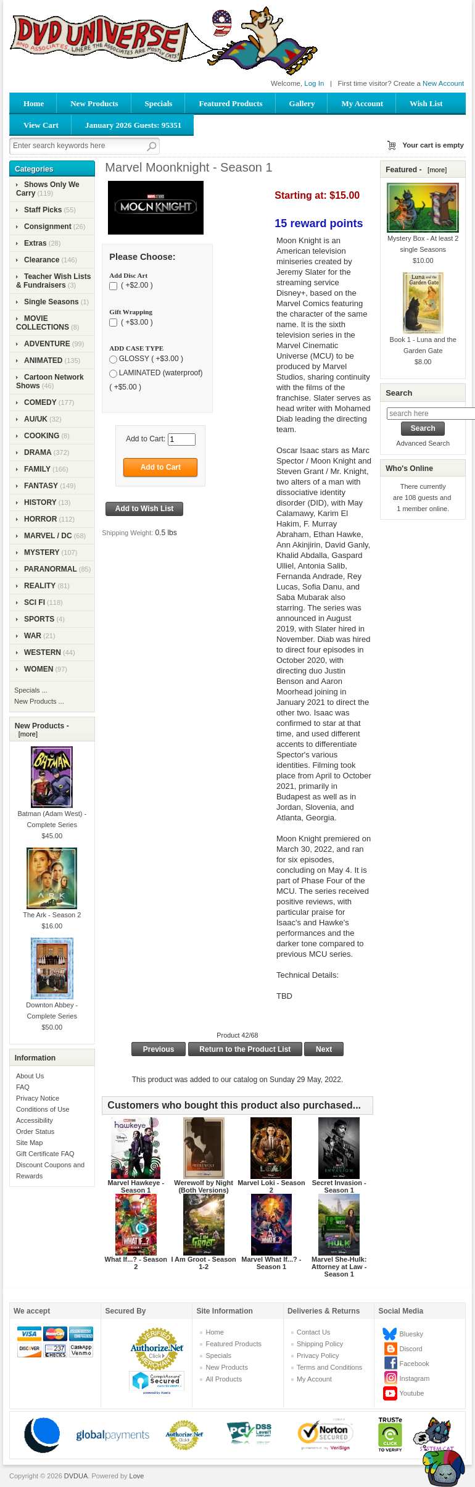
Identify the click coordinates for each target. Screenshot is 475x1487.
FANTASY (41, 485)
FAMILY (37, 469)
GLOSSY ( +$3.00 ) (151, 358)
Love (137, 1476)
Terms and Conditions (329, 1367)
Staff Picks (43, 210)
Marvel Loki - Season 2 (271, 1186)
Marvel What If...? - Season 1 (271, 1263)
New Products (94, 103)
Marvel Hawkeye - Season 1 (135, 1186)
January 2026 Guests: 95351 (133, 125)
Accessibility (34, 1120)
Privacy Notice (37, 1098)
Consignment (48, 226)
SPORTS (39, 619)
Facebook (414, 1363)
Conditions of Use (43, 1109)
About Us (30, 1076)
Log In (314, 83)
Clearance (41, 260)
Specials (159, 103)
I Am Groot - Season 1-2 (203, 1263)
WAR (32, 635)
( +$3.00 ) (136, 322)
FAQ (23, 1087)
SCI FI (34, 602)
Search (399, 393)
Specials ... (31, 690)
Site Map (29, 1142)
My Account (362, 103)
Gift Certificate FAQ (45, 1153)
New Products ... (39, 701)
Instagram (414, 1378)
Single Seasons (51, 302)
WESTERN (42, 652)
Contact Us (313, 1332)
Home (33, 103)
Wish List (426, 103)
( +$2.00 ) (136, 285)
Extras (35, 243)
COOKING (41, 435)
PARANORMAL (50, 569)
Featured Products (230, 103)
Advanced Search (423, 443)
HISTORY (40, 502)
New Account (443, 83)
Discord (410, 1348)
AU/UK (36, 419)
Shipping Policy (320, 1343)
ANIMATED (43, 360)
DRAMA (38, 452)
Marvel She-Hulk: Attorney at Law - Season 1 (339, 1267)
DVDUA (76, 1476)
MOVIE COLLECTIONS (42, 322)
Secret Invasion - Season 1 (339, 1186)
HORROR (40, 519)
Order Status (35, 1131)
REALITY (40, 585)
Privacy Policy (318, 1355)
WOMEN (38, 669)
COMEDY (40, 402)
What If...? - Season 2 (136, 1263)
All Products (223, 1379)
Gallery (302, 103)
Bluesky (411, 1334)
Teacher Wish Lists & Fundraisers (53, 280)
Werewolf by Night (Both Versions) (203, 1186)
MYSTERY (42, 552)
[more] (26, 734)
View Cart (41, 125)
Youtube (411, 1393)
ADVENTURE (47, 343)
